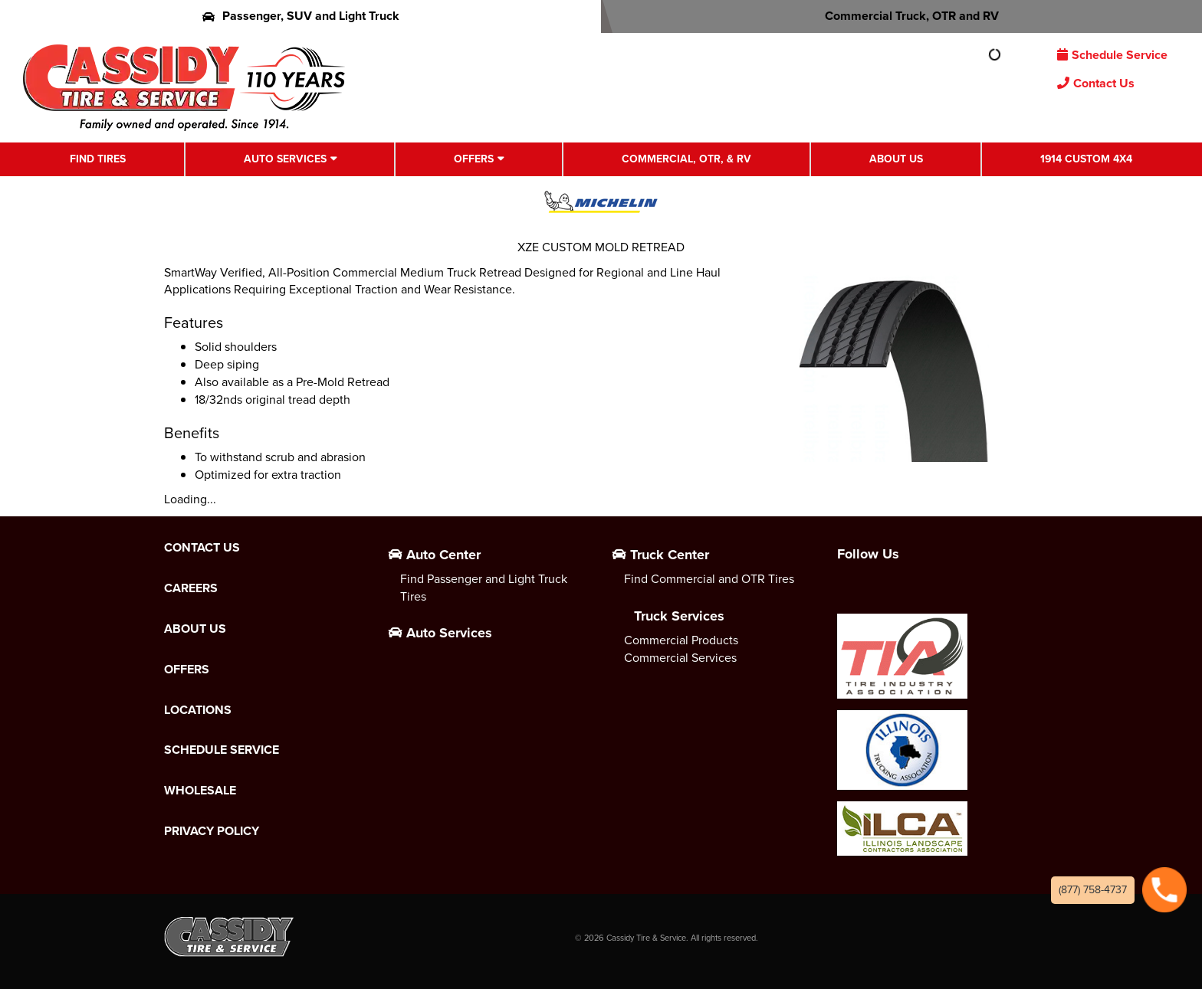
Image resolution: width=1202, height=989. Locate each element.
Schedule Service (1112, 54)
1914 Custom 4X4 (1086, 158)
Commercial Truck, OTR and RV (902, 16)
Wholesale (200, 790)
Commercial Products (681, 640)
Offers (474, 158)
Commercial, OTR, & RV (686, 158)
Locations (198, 710)
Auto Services (285, 158)
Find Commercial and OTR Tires (709, 579)
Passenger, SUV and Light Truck (300, 16)
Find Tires (98, 158)
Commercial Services (680, 657)
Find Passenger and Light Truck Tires (483, 587)
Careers (191, 588)
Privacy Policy (211, 831)
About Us (896, 158)
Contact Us (1096, 83)
